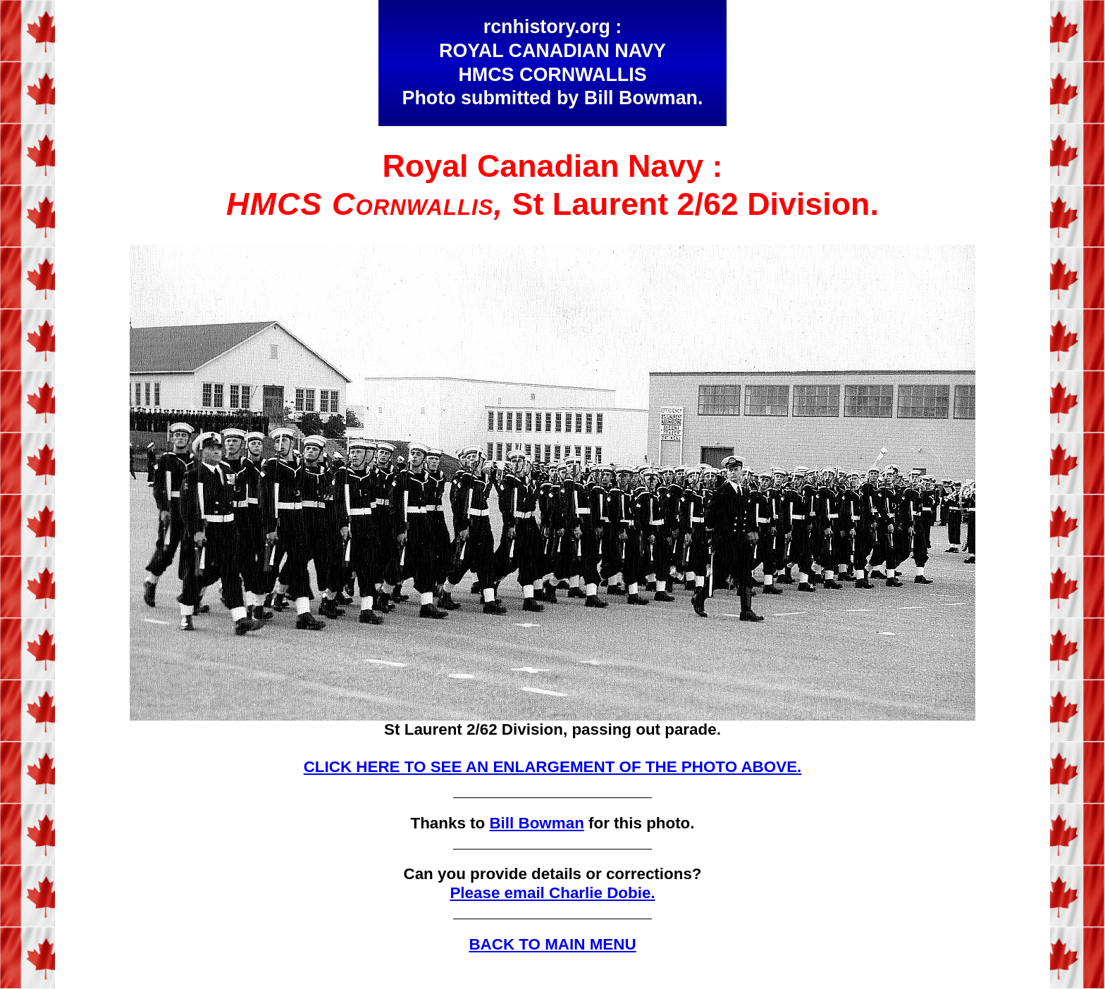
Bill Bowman (536, 823)
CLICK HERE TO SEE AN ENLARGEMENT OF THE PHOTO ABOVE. (553, 767)
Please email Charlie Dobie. (552, 893)
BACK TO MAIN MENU (552, 944)
